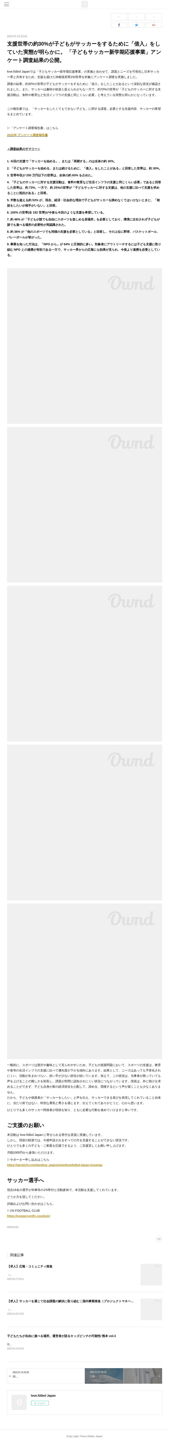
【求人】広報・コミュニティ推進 (29, 1266)
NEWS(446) (13, 1227)
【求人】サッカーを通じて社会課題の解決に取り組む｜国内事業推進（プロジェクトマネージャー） (75, 1301)
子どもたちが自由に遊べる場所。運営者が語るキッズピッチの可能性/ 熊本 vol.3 (61, 1336)
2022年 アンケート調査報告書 (27, 135)
